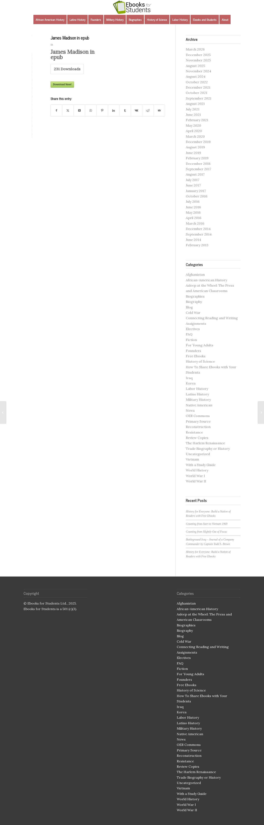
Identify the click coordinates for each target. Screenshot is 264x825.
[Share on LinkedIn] (113, 110)
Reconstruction (198, 427)
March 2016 (195, 223)
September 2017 (198, 169)
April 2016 (193, 218)
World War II (196, 481)
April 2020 (194, 131)
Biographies (195, 296)
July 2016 (192, 201)
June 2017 (193, 185)
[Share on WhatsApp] (90, 110)
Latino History (197, 394)
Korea (191, 383)
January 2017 (196, 191)
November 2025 (198, 60)
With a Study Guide (201, 465)
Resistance (194, 432)
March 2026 (195, 49)
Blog (189, 307)
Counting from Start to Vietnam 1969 (206, 523)
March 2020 (195, 136)
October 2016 (196, 196)
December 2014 (198, 229)
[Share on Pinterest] (102, 110)
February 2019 (197, 158)
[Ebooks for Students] (132, 7)
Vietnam (192, 459)
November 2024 (198, 71)
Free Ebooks (195, 356)
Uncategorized (198, 454)
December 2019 (198, 142)
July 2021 (192, 109)
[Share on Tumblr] (125, 110)
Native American (199, 405)
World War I (195, 476)
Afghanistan (195, 274)
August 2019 (195, 147)
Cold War (193, 313)
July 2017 (192, 180)
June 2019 (193, 153)
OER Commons (198, 416)
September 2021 (198, 98)
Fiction (191, 340)
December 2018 (198, 164)
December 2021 (198, 87)
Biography (194, 302)
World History (197, 470)
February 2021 (197, 120)
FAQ (189, 334)
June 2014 (193, 240)
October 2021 (196, 93)
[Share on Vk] (136, 110)
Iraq (189, 378)
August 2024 (195, 76)
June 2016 (193, 207)
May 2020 (193, 125)
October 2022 (197, 82)
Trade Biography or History (208, 448)
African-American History (206, 280)
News (190, 410)
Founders (193, 351)
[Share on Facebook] (56, 110)
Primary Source (198, 421)
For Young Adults (199, 345)
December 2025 (198, 55)
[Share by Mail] (159, 110)
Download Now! (62, 84)
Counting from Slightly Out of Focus (206, 531)
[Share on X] (67, 110)
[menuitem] (50, 19)
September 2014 (199, 234)
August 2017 (195, 174)
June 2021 (193, 114)
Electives (193, 329)
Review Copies (197, 438)
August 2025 (195, 66)
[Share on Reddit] (147, 110)
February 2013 (197, 245)
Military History (198, 399)
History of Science (200, 361)
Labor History (197, 389)
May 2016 (193, 212)
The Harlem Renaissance (205, 443)
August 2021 (195, 104)
